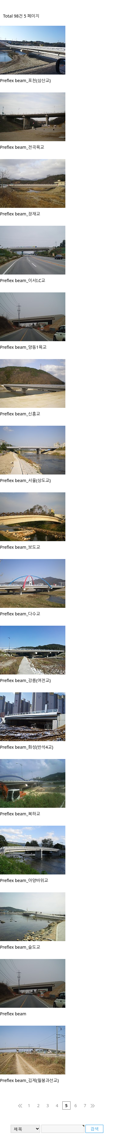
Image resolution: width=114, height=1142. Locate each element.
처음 (20, 1105)
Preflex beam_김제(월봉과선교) (29, 1080)
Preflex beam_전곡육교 (22, 147)
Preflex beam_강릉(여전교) (25, 680)
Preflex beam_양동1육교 (23, 347)
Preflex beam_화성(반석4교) (26, 747)
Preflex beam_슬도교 (20, 947)
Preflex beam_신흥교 (20, 414)
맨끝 (94, 1105)
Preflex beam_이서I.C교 (22, 280)
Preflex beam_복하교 (20, 814)
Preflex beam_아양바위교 (24, 880)
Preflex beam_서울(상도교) (25, 480)
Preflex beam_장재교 (20, 214)
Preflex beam (13, 1014)
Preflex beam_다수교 (20, 614)
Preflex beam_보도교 (20, 547)
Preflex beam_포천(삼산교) (25, 80)
